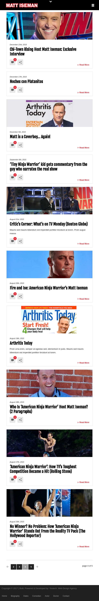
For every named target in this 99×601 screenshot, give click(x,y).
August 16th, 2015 (17, 522)
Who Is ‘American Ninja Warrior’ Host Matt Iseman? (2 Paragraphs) (49, 409)
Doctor (56, 596)
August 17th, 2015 (17, 462)
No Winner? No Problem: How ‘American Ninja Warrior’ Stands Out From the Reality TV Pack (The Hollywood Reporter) (47, 531)
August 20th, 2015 (17, 283)
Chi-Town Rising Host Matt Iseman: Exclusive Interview (43, 51)
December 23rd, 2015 (18, 45)
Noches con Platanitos (26, 81)
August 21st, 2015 (17, 219)
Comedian (36, 596)
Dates (25, 596)
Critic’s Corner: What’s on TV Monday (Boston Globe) (49, 224)
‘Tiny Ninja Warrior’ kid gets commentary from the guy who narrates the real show (48, 167)
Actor (47, 596)
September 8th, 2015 (18, 160)
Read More (83, 65)
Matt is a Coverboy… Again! (30, 136)
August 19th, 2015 (17, 338)
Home (4, 596)
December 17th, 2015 (18, 77)
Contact (66, 596)
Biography (15, 596)
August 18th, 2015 (17, 402)
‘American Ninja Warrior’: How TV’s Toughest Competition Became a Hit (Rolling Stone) (43, 469)
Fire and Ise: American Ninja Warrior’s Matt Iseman (48, 288)
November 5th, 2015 (18, 132)
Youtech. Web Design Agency (63, 588)
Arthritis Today (21, 343)
